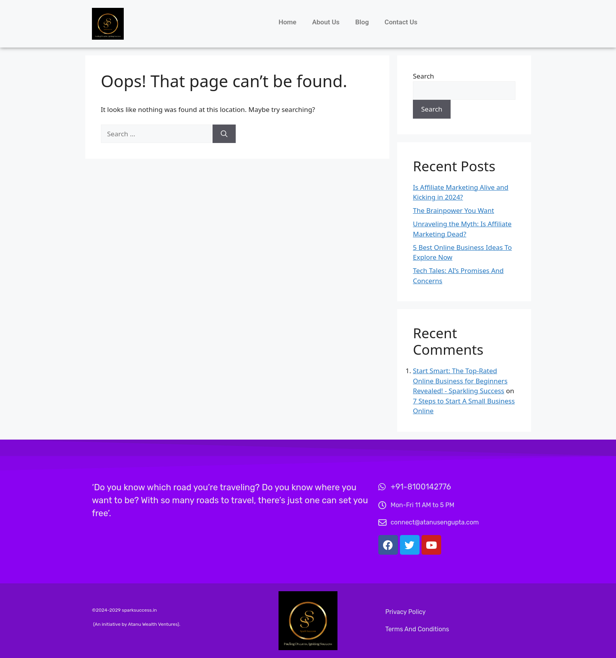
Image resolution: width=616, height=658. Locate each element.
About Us (325, 22)
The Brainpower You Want (453, 210)
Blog (362, 22)
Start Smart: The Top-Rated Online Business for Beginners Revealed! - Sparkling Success (460, 380)
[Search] (224, 134)
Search (423, 76)
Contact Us (401, 22)
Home (288, 22)
